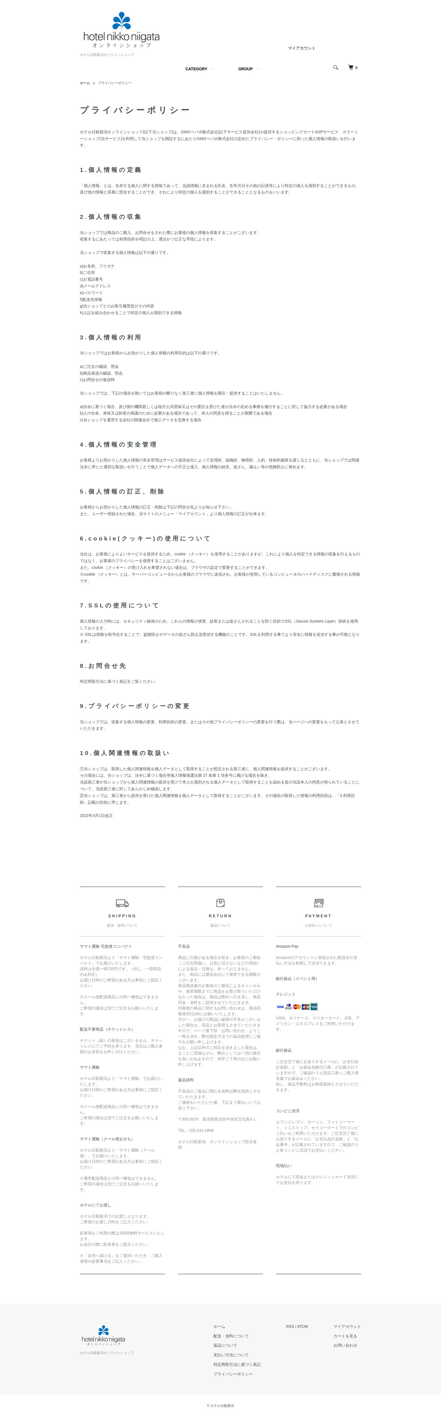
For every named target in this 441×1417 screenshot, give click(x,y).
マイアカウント (302, 48)
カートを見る (345, 1336)
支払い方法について (231, 1355)
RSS (290, 1326)
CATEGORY (196, 69)
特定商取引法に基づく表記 (237, 1364)
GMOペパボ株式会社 (199, 132)
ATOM (302, 1326)
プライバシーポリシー (233, 1374)
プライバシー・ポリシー (271, 138)
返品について (225, 1345)
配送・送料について (231, 1336)
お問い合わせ (345, 1345)
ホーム (85, 83)
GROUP (245, 69)
